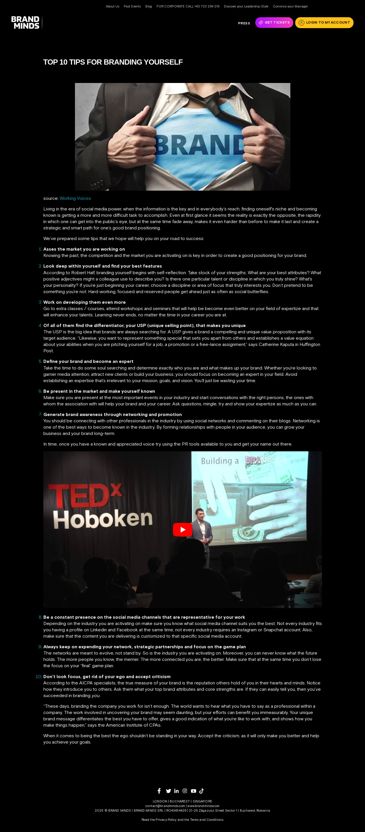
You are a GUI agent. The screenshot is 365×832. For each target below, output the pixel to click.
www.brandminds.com (203, 806)
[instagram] (187, 791)
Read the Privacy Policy (159, 819)
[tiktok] (203, 791)
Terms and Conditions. (207, 819)
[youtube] (195, 791)
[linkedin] (178, 791)
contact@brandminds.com (165, 806)
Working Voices (75, 198)
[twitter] (170, 791)
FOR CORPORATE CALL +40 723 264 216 (188, 6)
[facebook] (162, 791)
